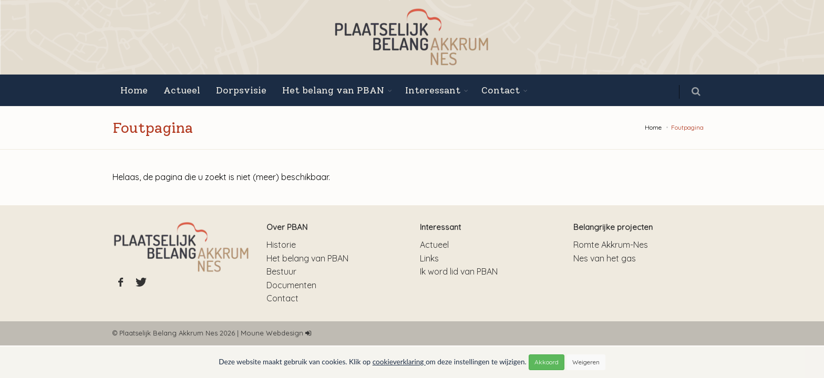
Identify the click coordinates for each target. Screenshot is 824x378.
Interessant (432, 90)
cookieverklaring (399, 362)
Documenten (291, 285)
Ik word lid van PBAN (459, 271)
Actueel (181, 90)
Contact (500, 90)
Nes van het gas (604, 258)
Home (134, 90)
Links (429, 258)
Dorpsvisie (241, 90)
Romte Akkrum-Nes (610, 244)
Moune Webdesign (272, 333)
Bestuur (281, 271)
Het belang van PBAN (333, 90)
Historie (281, 244)
